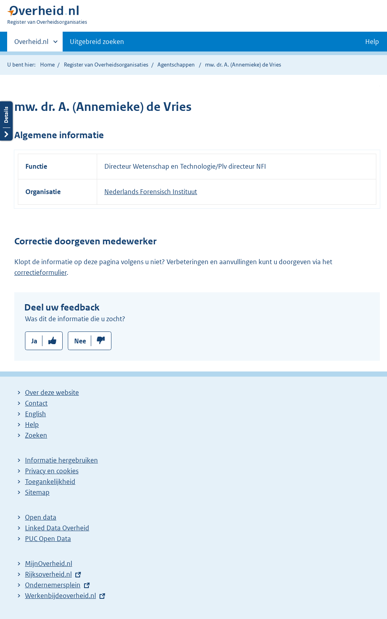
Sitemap (37, 492)
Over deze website (52, 392)
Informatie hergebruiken (61, 460)
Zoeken (36, 435)
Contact (36, 403)
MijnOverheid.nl (48, 563)
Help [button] (372, 41)
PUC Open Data (48, 538)
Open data (40, 517)
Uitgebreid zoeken (97, 41)
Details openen (6, 121)
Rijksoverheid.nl (48, 574)
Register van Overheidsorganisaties (106, 64)
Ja (34, 341)
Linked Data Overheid (57, 528)
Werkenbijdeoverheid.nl (60, 595)
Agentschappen (176, 64)
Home (47, 64)
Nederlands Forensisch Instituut (150, 191)
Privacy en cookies (52, 471)
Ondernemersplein (52, 585)
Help (32, 424)
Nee (80, 341)
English (35, 413)
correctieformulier (40, 272)
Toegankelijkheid (50, 481)
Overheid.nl (31, 43)
